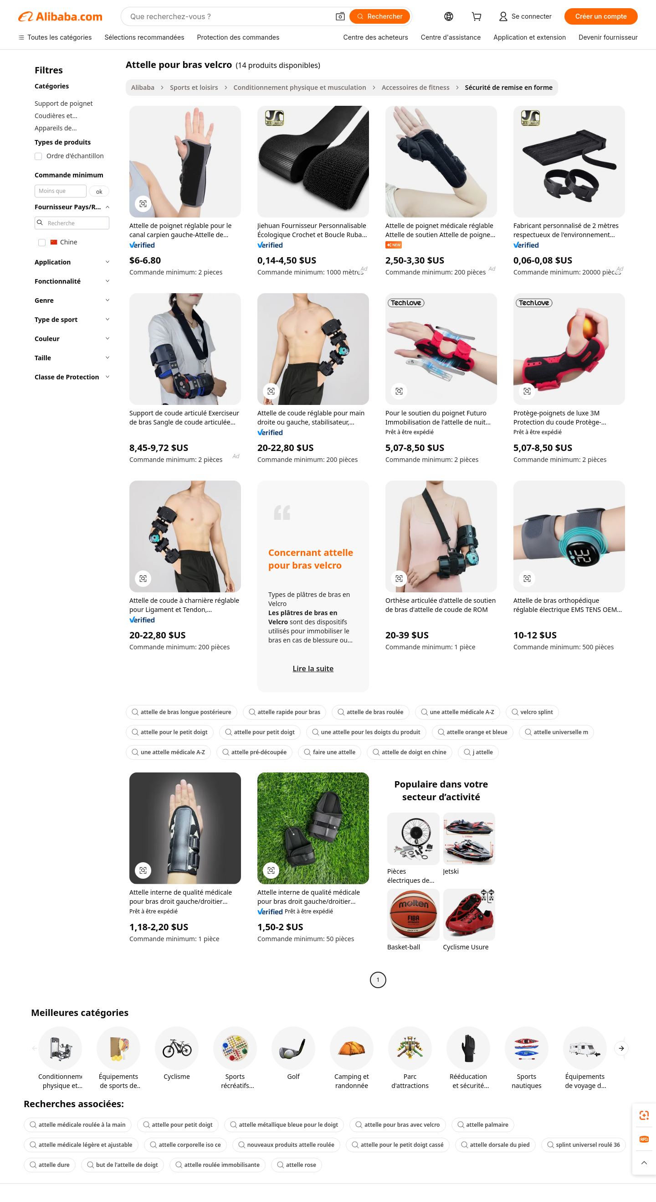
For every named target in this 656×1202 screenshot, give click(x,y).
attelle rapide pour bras (285, 712)
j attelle (478, 752)
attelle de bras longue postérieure (181, 712)
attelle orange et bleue (472, 732)
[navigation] (69, 523)
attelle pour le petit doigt (170, 732)
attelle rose (296, 1165)
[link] (644, 1115)
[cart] (478, 17)
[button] (340, 16)
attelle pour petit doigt (260, 732)
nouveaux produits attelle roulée (286, 1145)
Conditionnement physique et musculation (300, 87)
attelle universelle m (557, 732)
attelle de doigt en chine (409, 752)
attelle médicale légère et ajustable (81, 1145)
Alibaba (142, 87)
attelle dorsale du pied (495, 1145)
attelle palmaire (483, 1125)
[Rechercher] (379, 16)
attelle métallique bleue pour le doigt (284, 1125)
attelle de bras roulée (370, 712)
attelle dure (50, 1165)
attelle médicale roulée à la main (78, 1125)
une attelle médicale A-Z (457, 712)
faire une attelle (329, 752)
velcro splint (532, 712)
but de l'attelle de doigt (122, 1165)
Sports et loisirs (194, 87)
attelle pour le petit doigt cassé (398, 1145)
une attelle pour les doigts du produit (366, 732)
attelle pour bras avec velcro (397, 1125)
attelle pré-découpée (254, 752)
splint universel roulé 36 (583, 1145)
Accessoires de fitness (416, 87)
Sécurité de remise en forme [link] (509, 87)
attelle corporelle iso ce (185, 1145)
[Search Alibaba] (229, 16)
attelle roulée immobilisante (217, 1165)
